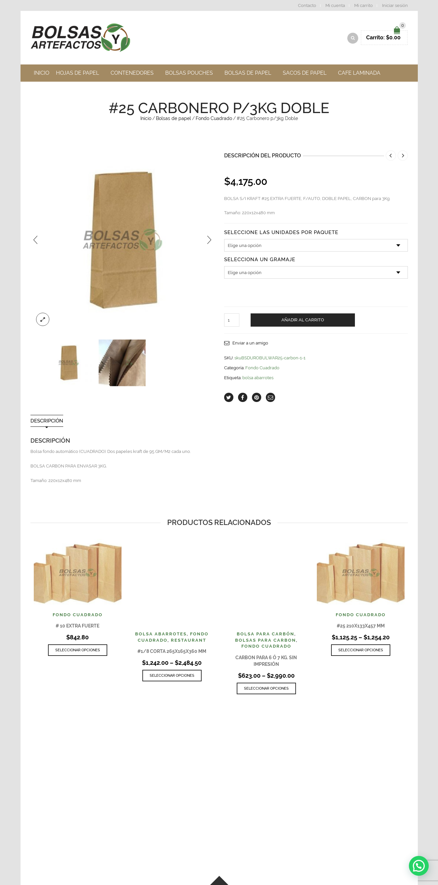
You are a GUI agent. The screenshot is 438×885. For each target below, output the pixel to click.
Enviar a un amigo (250, 344)
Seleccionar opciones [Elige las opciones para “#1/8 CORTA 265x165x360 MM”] (172, 677)
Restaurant (188, 641)
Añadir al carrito (302, 321)
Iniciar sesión (395, 5)
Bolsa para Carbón (265, 635)
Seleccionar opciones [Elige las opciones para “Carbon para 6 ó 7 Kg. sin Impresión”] (266, 690)
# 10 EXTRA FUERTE (77, 627)
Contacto (307, 5)
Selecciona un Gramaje (259, 261)
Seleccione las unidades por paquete (281, 234)
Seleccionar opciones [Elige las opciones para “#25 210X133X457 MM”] (360, 652)
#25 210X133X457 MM (361, 627)
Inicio (145, 120)
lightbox (42, 321)
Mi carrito (363, 5)
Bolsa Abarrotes (161, 635)
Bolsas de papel (173, 120)
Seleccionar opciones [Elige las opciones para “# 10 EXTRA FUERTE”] (77, 652)
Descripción (46, 422)
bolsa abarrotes (257, 379)
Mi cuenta (335, 5)
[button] (419, 866)
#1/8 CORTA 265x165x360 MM (171, 653)
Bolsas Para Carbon (265, 641)
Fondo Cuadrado (214, 120)
